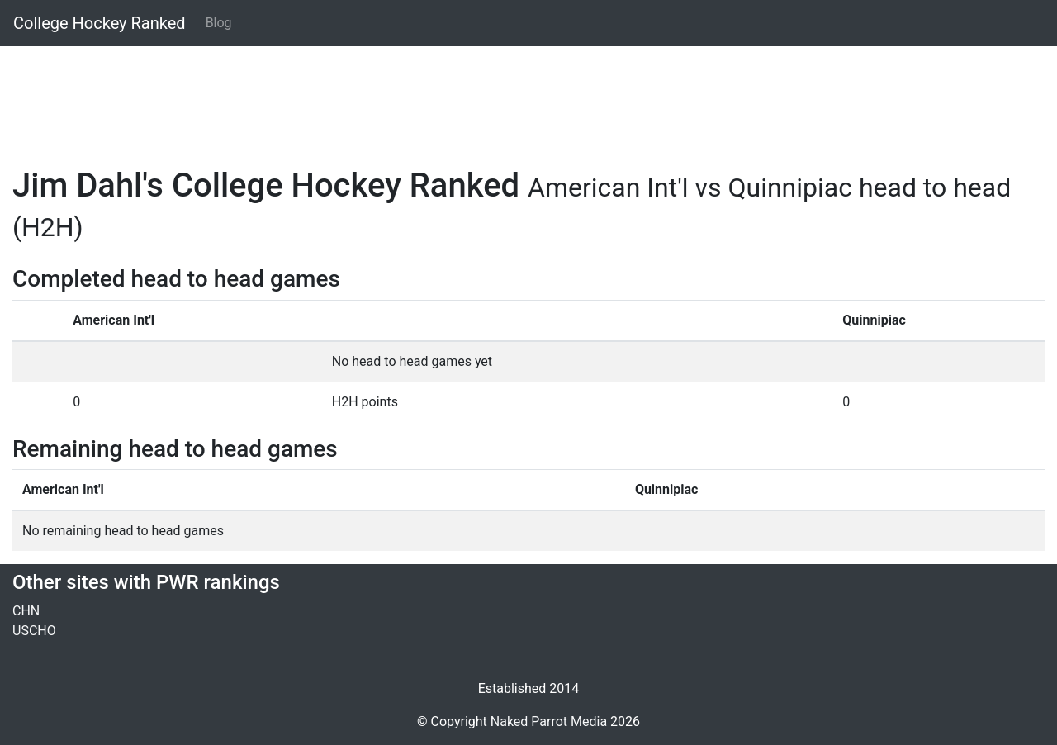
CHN (26, 611)
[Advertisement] (507, 96)
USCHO (34, 630)
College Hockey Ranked (99, 23)
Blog (219, 23)
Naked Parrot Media (549, 721)
